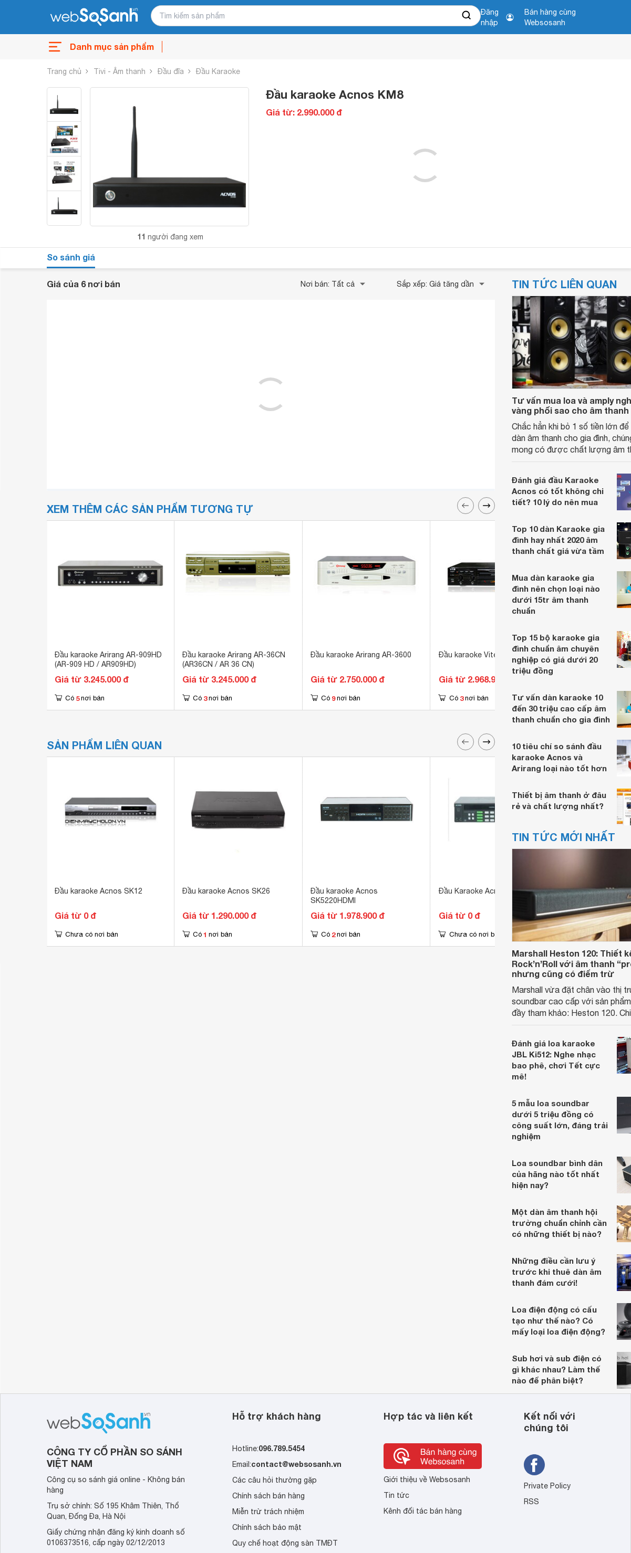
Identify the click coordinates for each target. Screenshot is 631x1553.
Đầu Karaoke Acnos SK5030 (487, 891)
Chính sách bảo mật (267, 1527)
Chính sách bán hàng (268, 1496)
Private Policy (547, 1486)
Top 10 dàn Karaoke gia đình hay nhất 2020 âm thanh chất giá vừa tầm (558, 539)
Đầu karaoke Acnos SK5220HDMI (344, 896)
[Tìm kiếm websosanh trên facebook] (534, 1464)
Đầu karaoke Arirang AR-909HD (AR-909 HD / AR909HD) (108, 659)
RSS (531, 1501)
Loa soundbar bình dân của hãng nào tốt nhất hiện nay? (557, 1174)
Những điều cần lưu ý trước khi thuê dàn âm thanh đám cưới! (557, 1271)
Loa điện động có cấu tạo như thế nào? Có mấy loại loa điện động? (558, 1320)
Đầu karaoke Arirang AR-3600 (361, 654)
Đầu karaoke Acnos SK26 (226, 891)
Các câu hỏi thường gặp (274, 1480)
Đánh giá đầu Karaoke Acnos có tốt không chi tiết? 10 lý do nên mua (558, 491)
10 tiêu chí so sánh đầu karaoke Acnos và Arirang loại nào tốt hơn (559, 757)
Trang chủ (64, 71)
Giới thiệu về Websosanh (427, 1479)
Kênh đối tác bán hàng (423, 1511)
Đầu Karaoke (218, 71)
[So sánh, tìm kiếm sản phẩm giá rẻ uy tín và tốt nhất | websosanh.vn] (94, 17)
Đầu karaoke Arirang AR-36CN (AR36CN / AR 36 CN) (233, 659)
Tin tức (396, 1495)
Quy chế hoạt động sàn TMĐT (285, 1543)
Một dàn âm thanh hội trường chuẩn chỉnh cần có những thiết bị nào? (559, 1223)
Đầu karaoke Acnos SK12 (98, 891)
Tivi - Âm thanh (120, 71)
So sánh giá (71, 257)
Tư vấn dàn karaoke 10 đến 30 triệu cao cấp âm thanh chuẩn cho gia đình (561, 708)
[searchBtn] (467, 16)
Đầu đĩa (171, 71)
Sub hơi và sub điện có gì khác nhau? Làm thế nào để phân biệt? (557, 1369)
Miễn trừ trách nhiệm (268, 1511)
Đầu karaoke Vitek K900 (480, 654)
